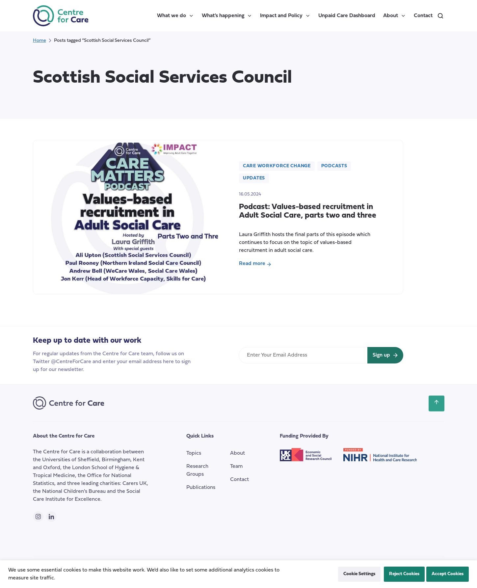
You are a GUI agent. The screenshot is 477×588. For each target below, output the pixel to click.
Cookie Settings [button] (359, 574)
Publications (200, 487)
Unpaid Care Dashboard (346, 15)
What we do (175, 15)
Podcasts (334, 166)
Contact (423, 15)
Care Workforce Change (277, 166)
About (394, 15)
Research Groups (197, 470)
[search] (440, 16)
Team (236, 466)
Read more (255, 264)
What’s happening (227, 15)
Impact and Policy (285, 15)
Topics (193, 453)
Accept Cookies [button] (448, 574)
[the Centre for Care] (61, 15)
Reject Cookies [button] (404, 574)
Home (39, 40)
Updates (254, 178)
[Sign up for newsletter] (385, 355)
